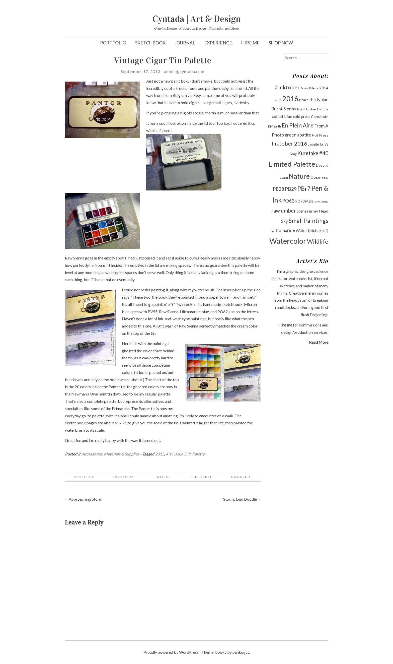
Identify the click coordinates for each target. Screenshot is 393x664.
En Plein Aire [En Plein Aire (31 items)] (297, 125)
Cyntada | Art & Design (196, 18)
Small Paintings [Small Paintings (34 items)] (308, 220)
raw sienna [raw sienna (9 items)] (321, 201)
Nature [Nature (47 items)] (299, 176)
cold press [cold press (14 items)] (301, 116)
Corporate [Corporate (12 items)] (319, 116)
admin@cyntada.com (184, 71)
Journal (185, 42)
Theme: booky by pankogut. (225, 652)
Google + (241, 477)
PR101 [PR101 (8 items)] (309, 201)
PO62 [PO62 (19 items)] (288, 201)
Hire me (285, 324)
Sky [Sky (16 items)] (284, 221)
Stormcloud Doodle (242, 499)
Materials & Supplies (121, 453)
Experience (218, 42)
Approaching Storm (83, 499)
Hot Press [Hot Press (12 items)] (320, 135)
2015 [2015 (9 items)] (278, 100)
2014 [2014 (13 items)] (323, 88)
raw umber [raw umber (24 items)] (283, 211)
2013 (159, 453)
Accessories (92, 453)
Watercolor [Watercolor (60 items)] (287, 240)
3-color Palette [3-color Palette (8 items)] (309, 88)
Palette (198, 453)
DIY (187, 453)
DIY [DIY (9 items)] (270, 126)
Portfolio (113, 42)
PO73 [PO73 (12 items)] (299, 201)
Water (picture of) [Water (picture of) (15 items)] (312, 230)
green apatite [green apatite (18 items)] (298, 135)
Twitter (162, 477)
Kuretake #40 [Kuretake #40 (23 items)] (312, 153)
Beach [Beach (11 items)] (303, 100)
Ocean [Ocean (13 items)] (315, 177)
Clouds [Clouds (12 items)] (322, 109)
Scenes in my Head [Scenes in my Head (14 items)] (312, 211)
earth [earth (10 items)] (277, 126)
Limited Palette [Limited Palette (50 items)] (292, 164)
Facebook (123, 477)
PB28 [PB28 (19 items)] (278, 189)
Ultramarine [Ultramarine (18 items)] (283, 230)
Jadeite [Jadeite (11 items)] (313, 144)
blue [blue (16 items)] (324, 99)
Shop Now (281, 42)
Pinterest (202, 477)
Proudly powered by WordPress (171, 652)
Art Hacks (174, 453)
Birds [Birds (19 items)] (314, 99)
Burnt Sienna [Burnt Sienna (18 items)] (283, 108)
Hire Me (250, 42)
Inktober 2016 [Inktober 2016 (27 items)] (289, 143)
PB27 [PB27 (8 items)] (325, 177)
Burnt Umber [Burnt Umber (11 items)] (306, 109)
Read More (318, 342)
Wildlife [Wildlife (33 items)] (317, 241)
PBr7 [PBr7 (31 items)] (303, 188)
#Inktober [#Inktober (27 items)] (287, 87)
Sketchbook (150, 42)
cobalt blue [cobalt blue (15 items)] (282, 116)
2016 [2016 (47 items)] (290, 98)
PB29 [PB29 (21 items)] (291, 189)
